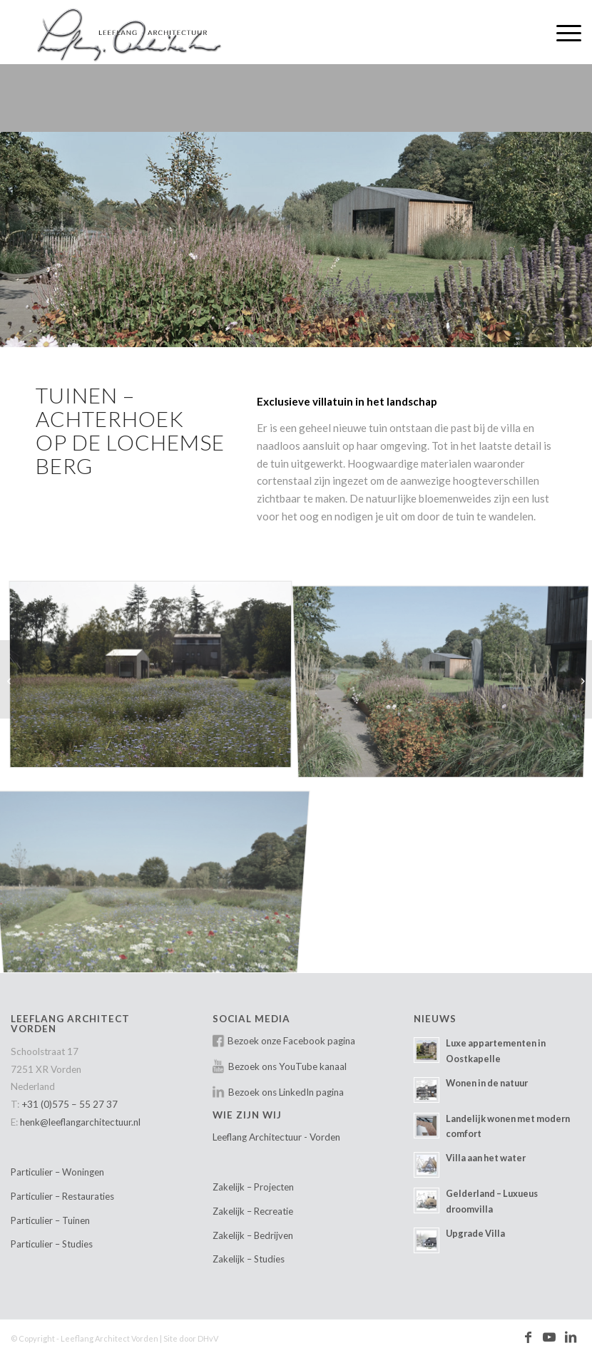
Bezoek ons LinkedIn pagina (286, 1092)
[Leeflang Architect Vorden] (135, 32)
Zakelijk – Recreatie (253, 1211)
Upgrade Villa (475, 1233)
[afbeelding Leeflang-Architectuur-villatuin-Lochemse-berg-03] (156, 678)
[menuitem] (561, 32)
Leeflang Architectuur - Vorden (276, 1137)
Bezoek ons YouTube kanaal (287, 1066)
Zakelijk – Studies (249, 1259)
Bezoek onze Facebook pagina (291, 1040)
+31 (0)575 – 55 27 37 (69, 1104)
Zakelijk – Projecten (253, 1187)
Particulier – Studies (52, 1244)
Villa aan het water (486, 1157)
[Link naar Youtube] (549, 1337)
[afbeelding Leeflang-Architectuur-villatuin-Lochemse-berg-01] (156, 874)
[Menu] (561, 32)
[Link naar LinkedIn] (570, 1337)
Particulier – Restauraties (62, 1196)
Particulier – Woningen (57, 1172)
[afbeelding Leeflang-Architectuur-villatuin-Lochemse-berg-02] (446, 678)
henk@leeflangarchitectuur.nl (80, 1122)
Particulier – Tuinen (50, 1220)
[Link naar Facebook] (528, 1337)
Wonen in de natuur (487, 1083)
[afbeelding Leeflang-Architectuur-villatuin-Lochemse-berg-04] (446, 874)
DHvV (208, 1338)
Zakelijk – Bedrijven (253, 1235)
